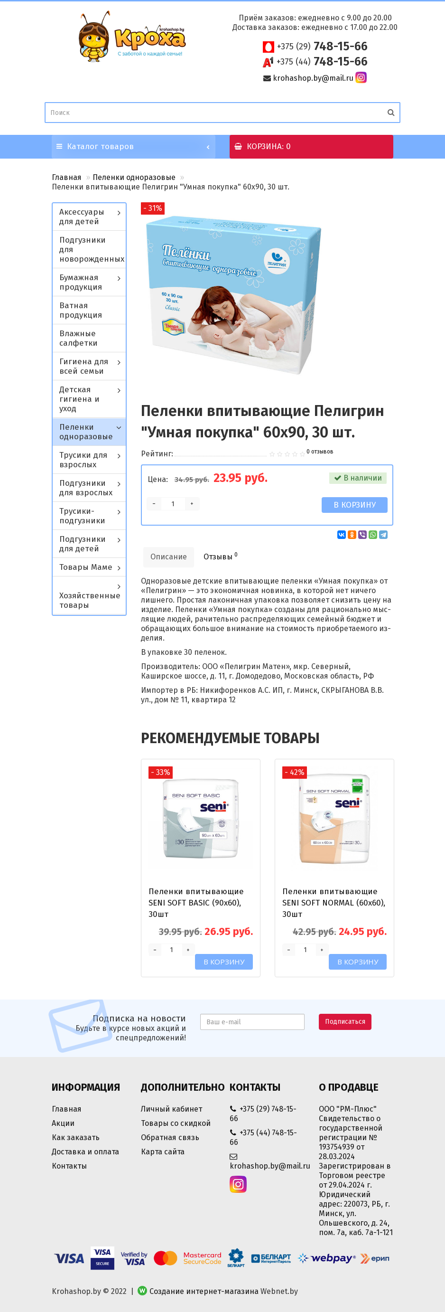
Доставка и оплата (85, 1151)
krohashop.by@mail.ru (313, 78)
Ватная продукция (80, 310)
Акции (63, 1123)
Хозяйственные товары (90, 600)
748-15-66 (322, 46)
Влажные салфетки (78, 338)
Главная (67, 177)
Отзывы (221, 556)
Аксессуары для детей (81, 217)
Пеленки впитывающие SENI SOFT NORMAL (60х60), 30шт (333, 903)
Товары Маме (85, 567)
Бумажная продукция (80, 282)
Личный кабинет (171, 1109)
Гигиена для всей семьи (83, 366)
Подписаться (345, 1022)
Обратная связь (170, 1137)
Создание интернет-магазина (204, 1291)
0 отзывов (320, 451)
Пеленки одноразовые (134, 177)
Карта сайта (163, 1151)
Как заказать (76, 1137)
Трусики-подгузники (82, 516)
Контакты (69, 1165)
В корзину (355, 505)
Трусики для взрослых (83, 460)
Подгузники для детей (82, 544)
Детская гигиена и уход (79, 399)
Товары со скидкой (176, 1123)
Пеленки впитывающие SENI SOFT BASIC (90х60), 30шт (196, 903)
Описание (168, 556)
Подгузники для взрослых (85, 488)
